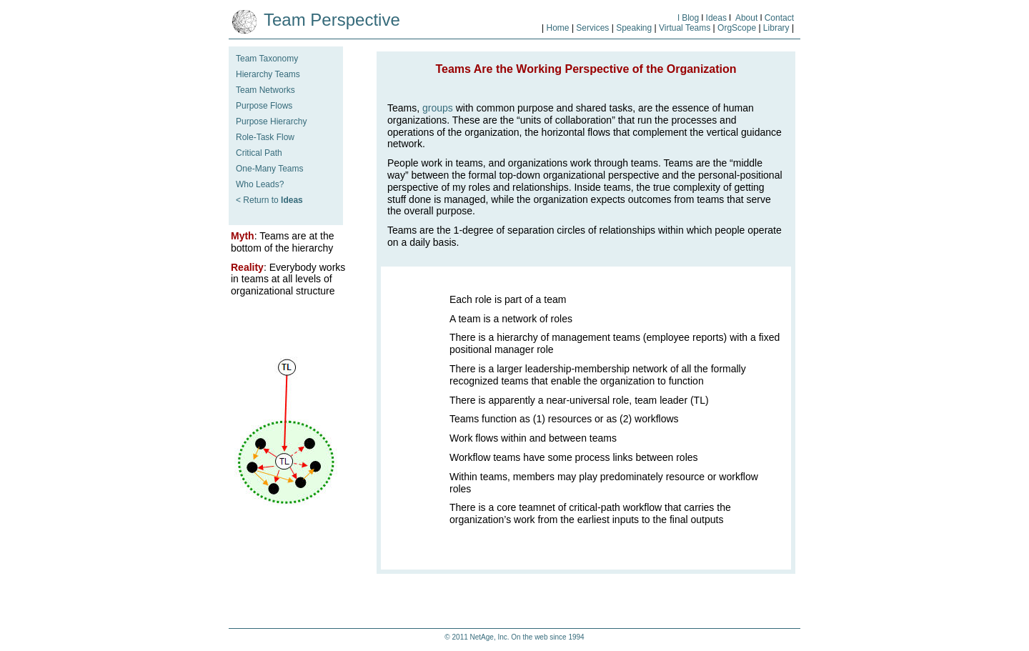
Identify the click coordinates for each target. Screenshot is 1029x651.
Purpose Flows (264, 106)
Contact (779, 18)
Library (775, 28)
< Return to (269, 200)
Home (558, 28)
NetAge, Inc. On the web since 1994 (527, 637)
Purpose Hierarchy (271, 121)
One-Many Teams (269, 169)
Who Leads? (260, 184)
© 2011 (456, 637)
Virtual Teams (684, 28)
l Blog (688, 18)
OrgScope (736, 28)
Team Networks (265, 90)
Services (592, 28)
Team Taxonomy (267, 59)
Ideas (716, 18)
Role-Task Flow (265, 137)
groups (437, 108)
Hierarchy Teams (268, 74)
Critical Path (259, 153)
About (746, 18)
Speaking (635, 28)
